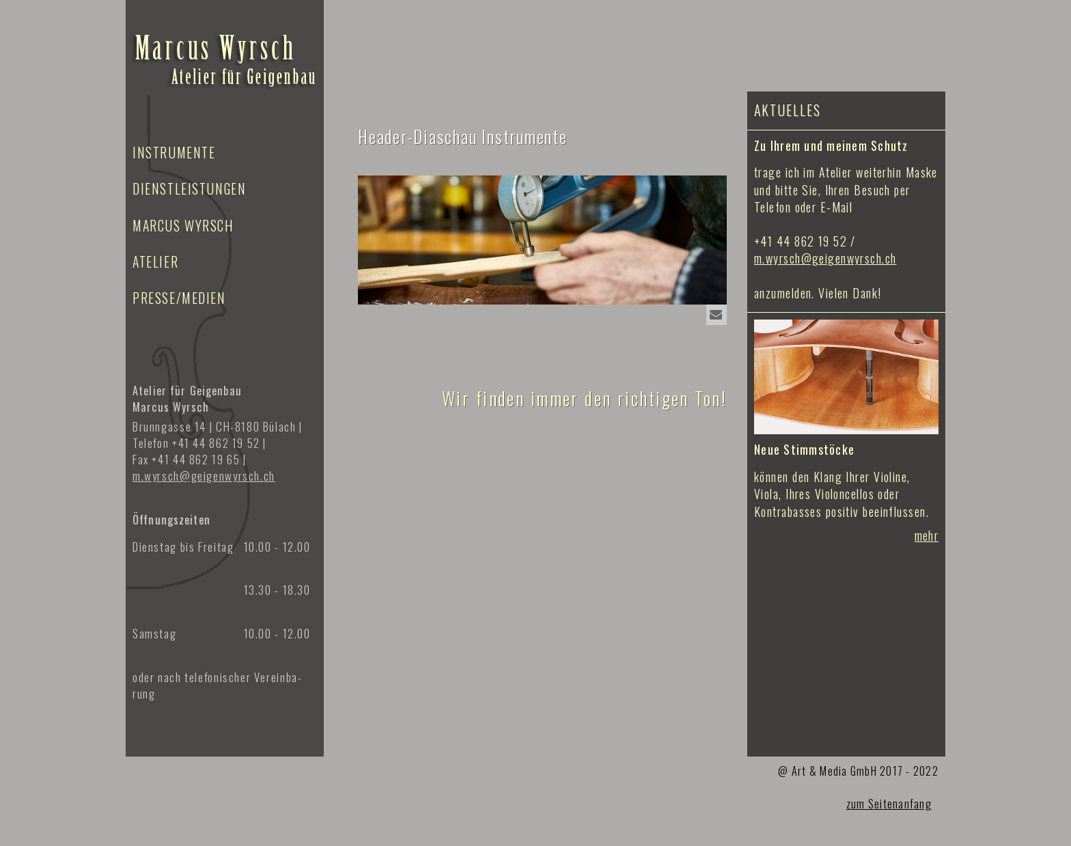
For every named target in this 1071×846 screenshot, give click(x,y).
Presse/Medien (179, 297)
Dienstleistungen (189, 188)
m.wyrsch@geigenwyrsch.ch (825, 258)
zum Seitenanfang (889, 803)
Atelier (155, 261)
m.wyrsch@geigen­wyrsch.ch (204, 475)
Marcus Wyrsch (183, 225)
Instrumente (174, 152)
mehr (926, 535)
